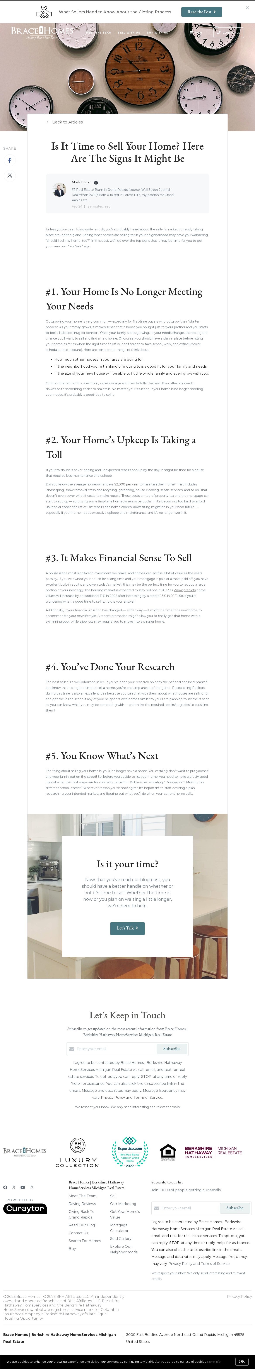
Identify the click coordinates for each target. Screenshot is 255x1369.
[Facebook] (5, 1187)
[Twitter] (13, 1187)
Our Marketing (123, 1204)
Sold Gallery (121, 1239)
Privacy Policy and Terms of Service (131, 1097)
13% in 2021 (169, 596)
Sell (113, 1196)
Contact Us (78, 1233)
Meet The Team (98, 32)
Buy (72, 1249)
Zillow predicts (185, 590)
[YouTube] (23, 1187)
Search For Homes (85, 1241)
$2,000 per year (126, 484)
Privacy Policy (239, 1297)
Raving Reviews (82, 1204)
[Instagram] (31, 1187)
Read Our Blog (82, 1225)
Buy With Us (157, 32)
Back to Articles (67, 122)
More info (214, 1361)
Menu (196, 33)
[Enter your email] (115, 1049)
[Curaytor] (25, 1213)
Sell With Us (129, 32)
